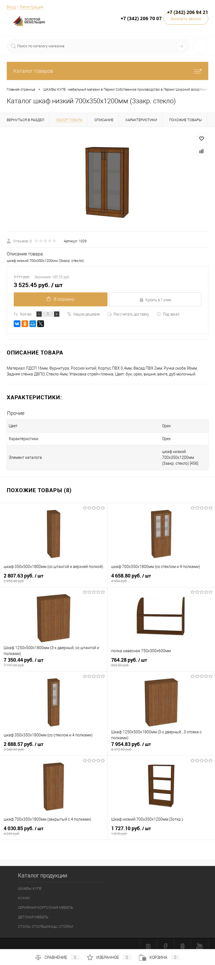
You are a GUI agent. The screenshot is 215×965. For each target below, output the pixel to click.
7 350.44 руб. (54, 657)
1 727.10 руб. (161, 826)
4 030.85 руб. (54, 826)
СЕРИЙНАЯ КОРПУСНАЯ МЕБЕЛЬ (45, 902)
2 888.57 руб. (54, 742)
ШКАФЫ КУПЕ (29, 883)
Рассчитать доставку (128, 314)
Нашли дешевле (83, 314)
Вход (11, 7)
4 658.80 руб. (161, 573)
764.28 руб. (161, 657)
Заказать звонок (185, 19)
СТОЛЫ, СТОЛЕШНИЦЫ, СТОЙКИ (45, 921)
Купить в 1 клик (155, 299)
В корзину (60, 299)
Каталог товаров (107, 71)
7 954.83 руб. (161, 742)
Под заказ (167, 314)
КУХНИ (24, 892)
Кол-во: (26, 314)
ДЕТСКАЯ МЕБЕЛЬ (33, 911)
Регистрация (31, 7)
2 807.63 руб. (54, 573)
